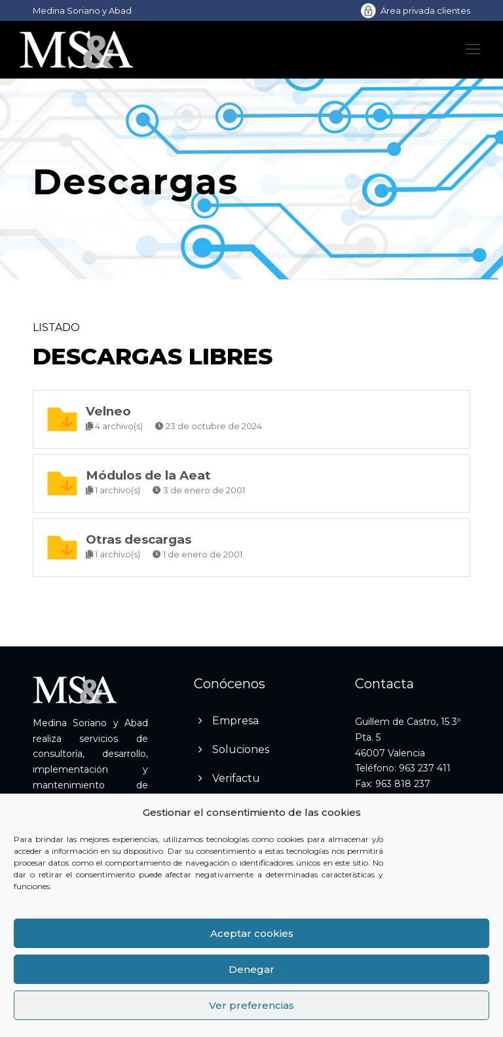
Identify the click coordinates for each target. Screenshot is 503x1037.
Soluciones (240, 749)
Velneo (108, 411)
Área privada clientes (425, 10)
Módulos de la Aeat (148, 475)
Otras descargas (138, 539)
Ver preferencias (251, 1005)
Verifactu (236, 778)
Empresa (235, 720)
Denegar (251, 969)
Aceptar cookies (251, 933)
